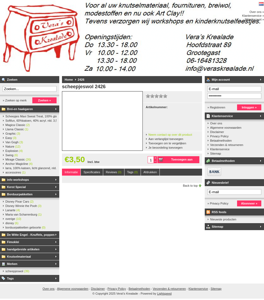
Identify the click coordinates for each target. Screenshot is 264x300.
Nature (12, 146)
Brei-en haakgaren (20, 109)
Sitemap (215, 153)
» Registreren (216, 107)
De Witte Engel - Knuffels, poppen (31, 234)
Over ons (216, 123)
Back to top (190, 185)
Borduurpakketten (20, 194)
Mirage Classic (18, 159)
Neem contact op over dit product (170, 134)
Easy (10, 137)
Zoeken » (44, 100)
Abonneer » (249, 203)
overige (13, 218)
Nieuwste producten (223, 219)
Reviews (113, 172)
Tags (10, 278)
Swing (11, 155)
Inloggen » (249, 107)
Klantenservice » (253, 15)
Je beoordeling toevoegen (165, 147)
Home (69, 79)
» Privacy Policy (217, 203)
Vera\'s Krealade (71, 38)
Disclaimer (217, 132)
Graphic (12, 133)
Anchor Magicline (19, 163)
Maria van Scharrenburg (23, 214)
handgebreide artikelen (23, 249)
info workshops (18, 179)
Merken (12, 263)
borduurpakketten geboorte (25, 227)
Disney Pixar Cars (19, 201)
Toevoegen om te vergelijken (167, 143)
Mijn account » (254, 19)
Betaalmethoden (221, 140)
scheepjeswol (17, 271)
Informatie (71, 172)
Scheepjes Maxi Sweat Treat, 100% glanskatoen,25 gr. (31, 116)
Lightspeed (164, 293)
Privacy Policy (219, 136)
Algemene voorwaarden (225, 127)
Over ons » (256, 11)
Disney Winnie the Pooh (23, 205)
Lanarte (12, 210)
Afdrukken (150, 172)
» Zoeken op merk (15, 100)
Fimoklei (13, 242)
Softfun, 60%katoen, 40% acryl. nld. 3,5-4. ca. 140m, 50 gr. (31, 120)
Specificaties (92, 172)
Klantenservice (222, 116)
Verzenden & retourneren (226, 144)
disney (11, 223)
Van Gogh (14, 142)
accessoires (15, 172)
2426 (81, 79)
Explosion (14, 150)
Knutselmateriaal (19, 256)
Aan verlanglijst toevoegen (165, 139)
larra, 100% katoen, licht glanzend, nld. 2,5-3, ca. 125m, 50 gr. (31, 168)
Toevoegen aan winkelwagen (181, 160)
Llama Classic (16, 129)
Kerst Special (16, 187)
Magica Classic (17, 125)
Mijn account (221, 79)
